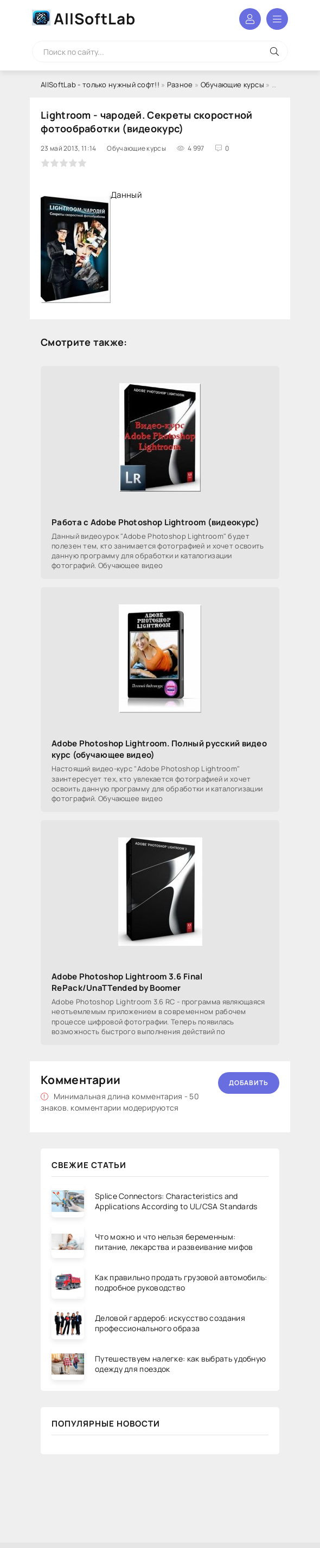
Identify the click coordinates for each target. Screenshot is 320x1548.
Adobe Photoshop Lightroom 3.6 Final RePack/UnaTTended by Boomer (127, 982)
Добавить (248, 1082)
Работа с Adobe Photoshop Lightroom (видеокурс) (156, 522)
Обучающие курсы (233, 84)
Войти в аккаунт (250, 19)
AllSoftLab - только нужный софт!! (100, 84)
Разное (180, 84)
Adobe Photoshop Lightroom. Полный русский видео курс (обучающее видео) (159, 749)
